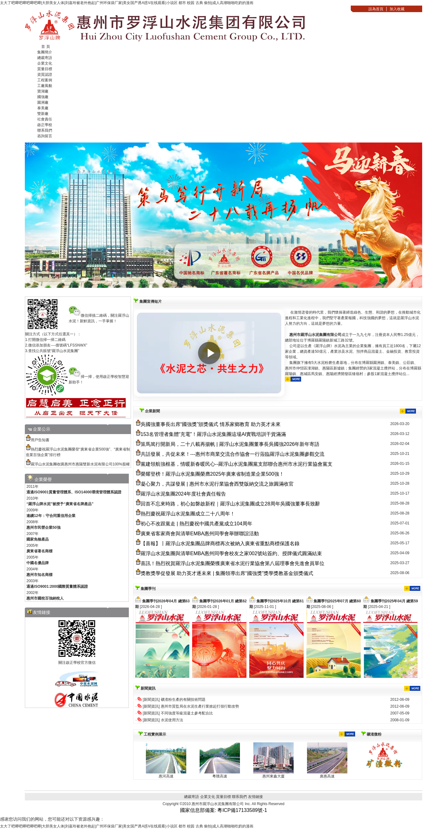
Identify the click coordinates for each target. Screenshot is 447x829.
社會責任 (44, 119)
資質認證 (44, 74)
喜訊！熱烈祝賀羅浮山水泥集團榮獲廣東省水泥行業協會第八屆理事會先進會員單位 (232, 563)
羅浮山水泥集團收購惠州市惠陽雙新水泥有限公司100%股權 (80, 464)
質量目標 (44, 69)
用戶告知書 (40, 440)
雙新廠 (42, 113)
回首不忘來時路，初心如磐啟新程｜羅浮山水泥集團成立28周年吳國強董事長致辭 (230, 503)
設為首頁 (375, 9)
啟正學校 (44, 125)
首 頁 (45, 46)
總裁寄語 (44, 58)
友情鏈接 (255, 797)
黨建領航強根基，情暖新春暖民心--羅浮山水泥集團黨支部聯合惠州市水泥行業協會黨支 (237, 464)
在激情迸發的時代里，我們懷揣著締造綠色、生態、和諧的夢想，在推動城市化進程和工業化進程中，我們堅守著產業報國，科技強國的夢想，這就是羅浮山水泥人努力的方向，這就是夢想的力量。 (353, 346)
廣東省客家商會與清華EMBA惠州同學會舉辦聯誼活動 (200, 533)
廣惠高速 (327, 776)
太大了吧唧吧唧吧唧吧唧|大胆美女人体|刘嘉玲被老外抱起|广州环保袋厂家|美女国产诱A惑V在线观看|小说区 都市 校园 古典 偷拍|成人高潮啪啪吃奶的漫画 (126, 3)
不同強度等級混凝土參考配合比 (187, 713)
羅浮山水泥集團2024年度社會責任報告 (183, 493)
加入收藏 (397, 9)
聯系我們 (44, 130)
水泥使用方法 (172, 720)
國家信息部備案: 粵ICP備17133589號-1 (223, 810)
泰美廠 (42, 108)
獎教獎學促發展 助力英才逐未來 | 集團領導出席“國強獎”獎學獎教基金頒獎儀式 (227, 573)
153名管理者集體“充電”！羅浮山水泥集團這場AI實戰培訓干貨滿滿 (213, 434)
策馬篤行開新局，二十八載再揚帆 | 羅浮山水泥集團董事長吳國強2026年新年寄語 (230, 444)
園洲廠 (42, 102)
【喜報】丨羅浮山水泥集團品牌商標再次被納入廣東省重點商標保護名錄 (220, 543)
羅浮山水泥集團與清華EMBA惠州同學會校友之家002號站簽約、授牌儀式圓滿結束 (231, 553)
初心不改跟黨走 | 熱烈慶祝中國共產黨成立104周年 (196, 523)
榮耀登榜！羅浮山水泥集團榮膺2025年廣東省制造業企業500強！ (212, 474)
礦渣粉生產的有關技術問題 (183, 699)
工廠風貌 (44, 86)
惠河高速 (166, 776)
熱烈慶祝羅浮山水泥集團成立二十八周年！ (188, 513)
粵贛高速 (219, 776)
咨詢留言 (44, 136)
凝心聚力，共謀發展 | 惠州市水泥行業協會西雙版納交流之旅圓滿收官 (217, 484)
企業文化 (44, 63)
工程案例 (44, 80)
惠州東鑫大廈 (273, 776)
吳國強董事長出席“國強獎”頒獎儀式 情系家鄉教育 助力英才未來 (211, 424)
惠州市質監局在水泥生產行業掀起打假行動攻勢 (200, 706)
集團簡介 (44, 52)
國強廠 (42, 97)
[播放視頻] (209, 353)
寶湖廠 (42, 91)
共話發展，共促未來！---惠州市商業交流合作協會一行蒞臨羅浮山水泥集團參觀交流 (232, 454)
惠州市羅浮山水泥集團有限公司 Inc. (221, 804)
